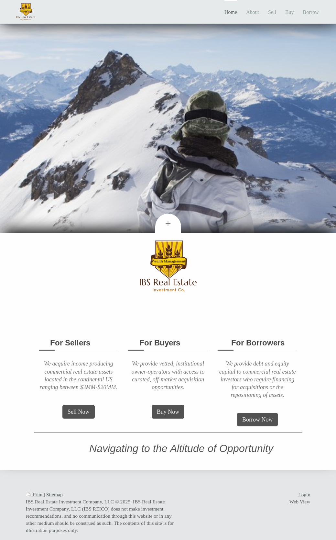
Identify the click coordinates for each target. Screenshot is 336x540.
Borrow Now (257, 419)
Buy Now (168, 412)
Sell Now (79, 412)
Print (35, 494)
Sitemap (54, 494)
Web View (299, 501)
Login (304, 494)
